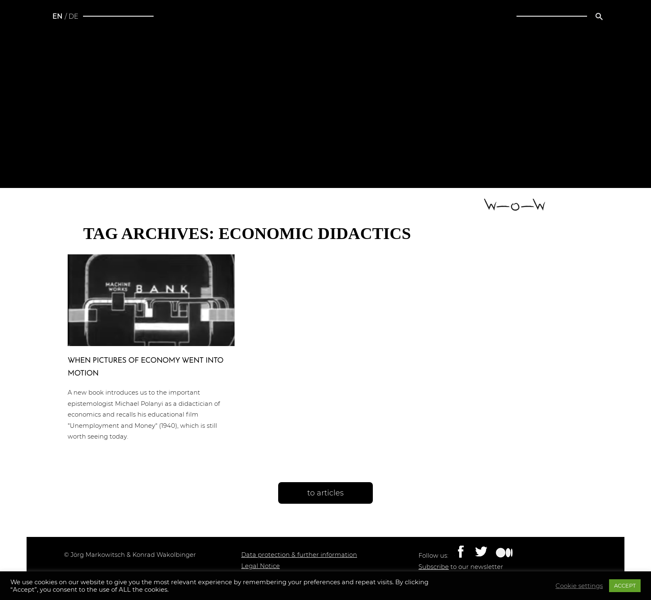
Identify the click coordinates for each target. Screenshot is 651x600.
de (73, 16)
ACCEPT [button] (625, 585)
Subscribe (433, 567)
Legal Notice (260, 566)
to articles (325, 493)
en (57, 16)
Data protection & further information (299, 555)
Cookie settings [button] (579, 586)
